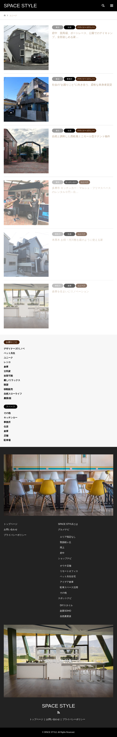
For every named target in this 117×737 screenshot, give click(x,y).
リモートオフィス (69, 571)
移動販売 (8, 389)
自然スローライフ (13, 393)
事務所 (7, 422)
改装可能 (8, 375)
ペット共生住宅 (68, 576)
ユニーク (8, 357)
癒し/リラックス (12, 380)
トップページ (10, 524)
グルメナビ (63, 529)
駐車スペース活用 (69, 587)
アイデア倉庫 (66, 582)
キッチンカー (10, 417)
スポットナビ (65, 598)
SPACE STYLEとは (68, 524)
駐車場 (7, 440)
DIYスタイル (66, 605)
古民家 (7, 371)
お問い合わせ (10, 529)
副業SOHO (65, 611)
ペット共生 (9, 353)
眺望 (6, 384)
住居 (6, 426)
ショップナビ (65, 558)
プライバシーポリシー (15, 535)
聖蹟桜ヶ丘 (65, 542)
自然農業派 (65, 616)
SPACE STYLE (58, 706)
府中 (62, 553)
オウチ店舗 (65, 565)
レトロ (7, 362)
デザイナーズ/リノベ (14, 348)
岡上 (62, 547)
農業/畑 (7, 398)
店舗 (6, 435)
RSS (58, 712)
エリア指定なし (68, 537)
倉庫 (6, 366)
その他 (7, 413)
